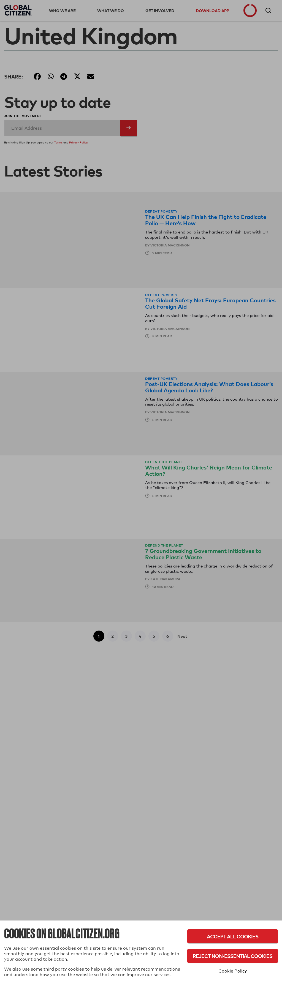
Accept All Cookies (232, 936)
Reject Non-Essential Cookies (232, 955)
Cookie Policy (232, 971)
